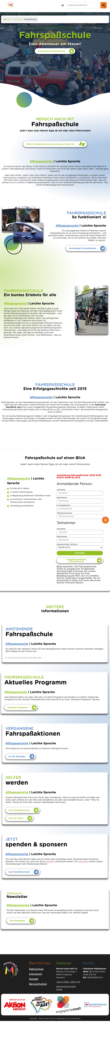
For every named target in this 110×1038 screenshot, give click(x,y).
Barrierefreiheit (38, 984)
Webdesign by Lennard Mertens (69, 1018)
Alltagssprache (41, 161)
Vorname (61, 490)
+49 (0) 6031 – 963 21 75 (68, 982)
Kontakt (33, 979)
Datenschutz (36, 969)
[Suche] (103, 5)
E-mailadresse (63, 505)
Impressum (35, 974)
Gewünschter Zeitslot (67, 544)
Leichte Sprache (68, 161)
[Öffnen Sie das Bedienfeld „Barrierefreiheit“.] (105, 520)
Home (7, 19)
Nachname (62, 498)
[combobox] (83, 5)
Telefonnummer (64, 513)
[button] (62, 5)
